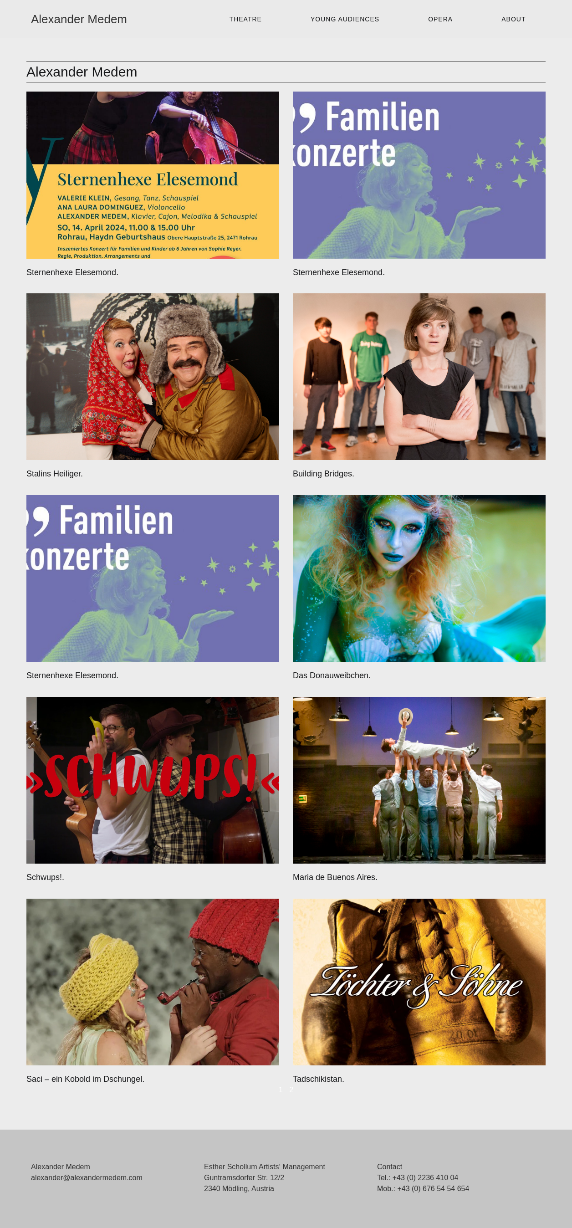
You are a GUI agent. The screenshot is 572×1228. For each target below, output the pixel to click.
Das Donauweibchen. (332, 675)
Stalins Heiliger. (54, 473)
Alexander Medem (79, 19)
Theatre (246, 19)
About (513, 19)
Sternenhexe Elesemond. (72, 272)
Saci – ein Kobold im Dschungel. (85, 1079)
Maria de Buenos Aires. (335, 877)
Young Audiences (345, 19)
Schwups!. (45, 877)
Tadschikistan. (318, 1079)
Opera (440, 19)
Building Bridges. (323, 473)
